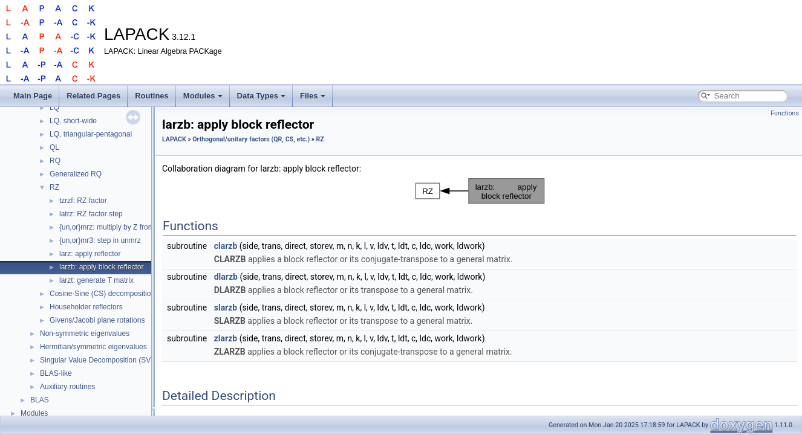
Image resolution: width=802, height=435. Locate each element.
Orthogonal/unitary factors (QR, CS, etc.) (251, 139)
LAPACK (174, 139)
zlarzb (225, 338)
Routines (152, 95)
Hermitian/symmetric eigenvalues (93, 347)
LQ (54, 107)
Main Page (32, 95)
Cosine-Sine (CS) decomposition (102, 293)
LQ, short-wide (73, 121)
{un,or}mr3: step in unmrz (100, 240)
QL (54, 147)
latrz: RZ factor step (91, 214)
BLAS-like (56, 373)
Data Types (261, 95)
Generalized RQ (76, 174)
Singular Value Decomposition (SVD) (99, 360)
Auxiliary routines (67, 386)
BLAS (39, 400)
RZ (54, 187)
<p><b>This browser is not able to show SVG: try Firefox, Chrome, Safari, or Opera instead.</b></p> (479, 191)
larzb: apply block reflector (101, 267)
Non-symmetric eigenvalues (84, 333)
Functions (785, 113)
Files (312, 95)
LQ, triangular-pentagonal (91, 134)
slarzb (226, 307)
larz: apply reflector (89, 254)
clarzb (226, 246)
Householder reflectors (86, 307)
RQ (55, 160)
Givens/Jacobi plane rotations (97, 320)
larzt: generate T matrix (96, 280)
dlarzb (226, 277)
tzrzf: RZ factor (83, 200)
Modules (203, 95)
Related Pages (93, 95)
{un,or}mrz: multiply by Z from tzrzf (114, 227)
